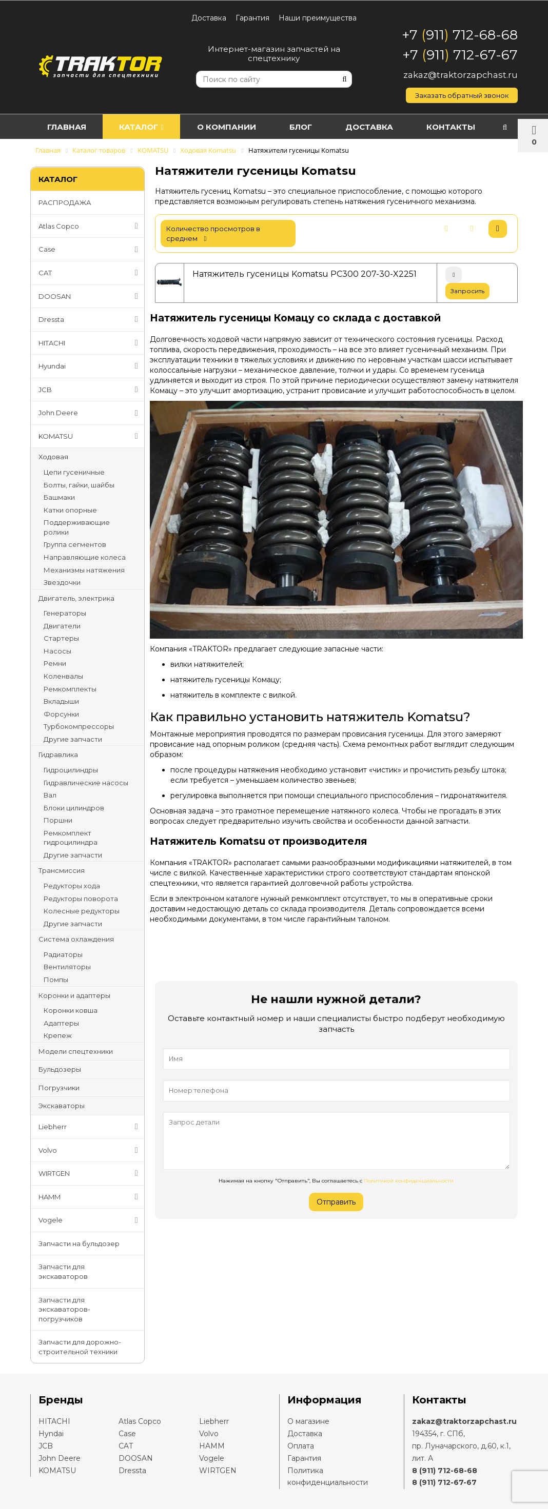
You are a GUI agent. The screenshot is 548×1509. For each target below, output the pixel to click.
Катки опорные (70, 510)
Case (90, 249)
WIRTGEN (90, 1173)
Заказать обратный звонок (461, 95)
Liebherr (90, 1126)
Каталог (141, 127)
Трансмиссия (61, 870)
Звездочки (62, 582)
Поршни (58, 820)
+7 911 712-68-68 (460, 35)
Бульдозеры (59, 1069)
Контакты (450, 127)
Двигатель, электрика (76, 598)
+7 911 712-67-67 (460, 55)
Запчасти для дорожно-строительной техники (79, 1347)
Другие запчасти (73, 739)
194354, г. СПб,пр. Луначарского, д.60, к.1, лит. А (461, 1446)
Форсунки (61, 714)
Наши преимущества (318, 18)
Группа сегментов (75, 544)
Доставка (208, 18)
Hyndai (51, 1433)
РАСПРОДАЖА (64, 202)
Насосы (57, 651)
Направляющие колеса (85, 557)
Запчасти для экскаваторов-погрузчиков (64, 1309)
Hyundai (90, 366)
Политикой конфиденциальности (409, 1180)
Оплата (300, 1446)
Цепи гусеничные (74, 472)
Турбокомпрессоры (79, 726)
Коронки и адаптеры (74, 995)
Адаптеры (61, 1023)
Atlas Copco (90, 226)
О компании (226, 127)
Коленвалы (63, 676)
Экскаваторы (61, 1106)
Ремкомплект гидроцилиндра (70, 838)
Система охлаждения (76, 939)
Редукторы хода (72, 886)
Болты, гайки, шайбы (79, 485)
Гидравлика (58, 754)
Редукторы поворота (81, 898)
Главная (66, 127)
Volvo (90, 1150)
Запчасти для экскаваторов (63, 1271)
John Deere (90, 413)
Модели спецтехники (75, 1051)
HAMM (90, 1197)
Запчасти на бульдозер (79, 1243)
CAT (90, 273)
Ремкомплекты (70, 689)
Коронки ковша (70, 1010)
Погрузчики (59, 1088)
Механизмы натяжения (84, 570)
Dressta (90, 319)
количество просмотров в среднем (213, 233)
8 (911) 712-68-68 (444, 1470)
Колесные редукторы (82, 911)
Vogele (90, 1220)
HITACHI (90, 343)
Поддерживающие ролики (77, 527)
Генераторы (65, 613)
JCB (90, 389)
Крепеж (58, 1035)
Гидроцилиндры (71, 770)
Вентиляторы (67, 967)
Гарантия (252, 18)
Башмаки (59, 497)
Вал (50, 795)
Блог (300, 127)
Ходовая (53, 457)
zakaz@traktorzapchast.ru (460, 75)
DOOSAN (90, 296)
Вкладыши (61, 701)
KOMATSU (90, 436)
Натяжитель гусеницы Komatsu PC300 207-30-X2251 (304, 274)
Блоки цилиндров (74, 808)
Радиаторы (63, 954)
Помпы (56, 979)
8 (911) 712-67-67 (444, 1482)
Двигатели (62, 626)
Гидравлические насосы (86, 783)
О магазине (308, 1421)
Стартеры (61, 638)
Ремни (55, 663)
